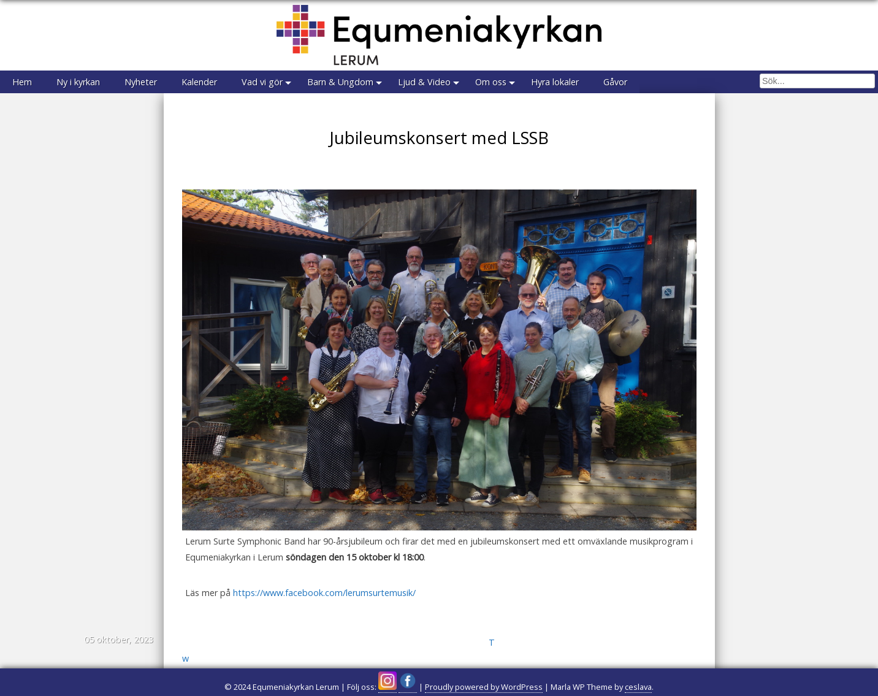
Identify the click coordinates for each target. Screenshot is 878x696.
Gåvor (615, 82)
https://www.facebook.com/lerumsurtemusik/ (324, 592)
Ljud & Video (424, 82)
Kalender (199, 82)
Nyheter (140, 82)
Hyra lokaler (555, 82)
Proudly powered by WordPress (484, 686)
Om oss (490, 82)
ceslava (638, 686)
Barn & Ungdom (340, 82)
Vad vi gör (262, 82)
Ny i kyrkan (78, 82)
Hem (22, 82)
